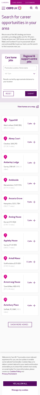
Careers (5, 3)
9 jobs (31, 202)
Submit (31, 94)
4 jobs (31, 142)
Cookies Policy (15, 372)
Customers (30, 3)
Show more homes (19, 324)
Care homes (17, 3)
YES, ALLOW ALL (20, 384)
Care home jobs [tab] (11, 59)
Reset (8, 94)
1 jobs (31, 163)
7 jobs (31, 123)
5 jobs (31, 220)
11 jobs (31, 262)
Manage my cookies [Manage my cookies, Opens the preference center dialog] (20, 390)
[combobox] (20, 73)
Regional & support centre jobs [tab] (29, 59)
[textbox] (20, 73)
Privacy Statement (9, 374)
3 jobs (31, 282)
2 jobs (31, 241)
